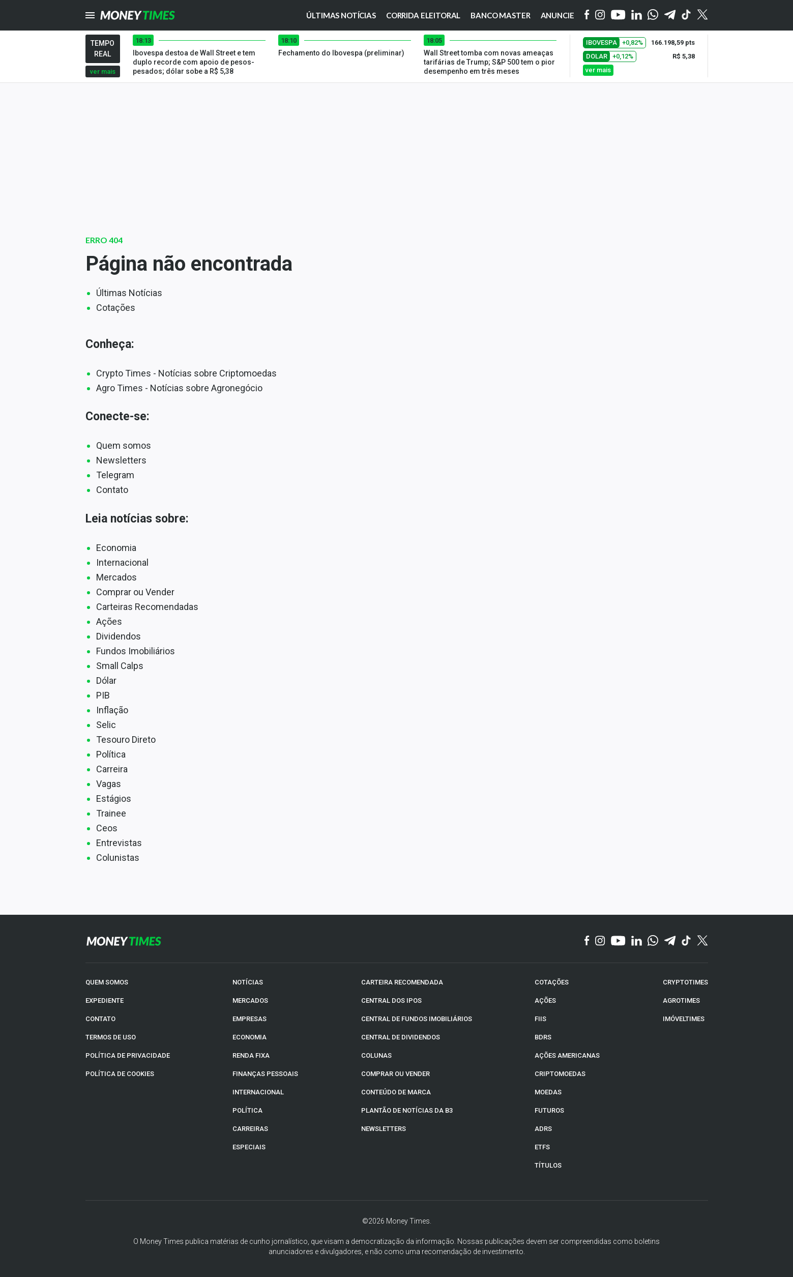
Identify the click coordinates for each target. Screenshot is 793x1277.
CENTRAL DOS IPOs (391, 1000)
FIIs (540, 1019)
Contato (112, 489)
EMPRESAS (249, 1019)
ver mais (102, 71)
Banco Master (500, 15)
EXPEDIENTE (104, 1000)
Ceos (107, 828)
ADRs (543, 1129)
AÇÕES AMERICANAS (567, 1055)
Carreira (112, 769)
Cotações (115, 307)
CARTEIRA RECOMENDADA (402, 982)
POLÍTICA (247, 1110)
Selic (106, 724)
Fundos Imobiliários (135, 651)
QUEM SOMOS (106, 982)
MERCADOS (250, 1000)
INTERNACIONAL (258, 1092)
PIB (103, 695)
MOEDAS (548, 1092)
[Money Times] (138, 15)
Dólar (106, 680)
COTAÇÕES (552, 982)
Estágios (113, 798)
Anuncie (557, 15)
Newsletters (121, 460)
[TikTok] (686, 941)
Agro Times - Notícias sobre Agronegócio (179, 388)
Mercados (116, 577)
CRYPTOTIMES (685, 982)
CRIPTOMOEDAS (560, 1074)
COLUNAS (376, 1055)
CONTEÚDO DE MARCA (396, 1092)
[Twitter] (702, 15)
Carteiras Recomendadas (147, 606)
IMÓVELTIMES (683, 1019)
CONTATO (100, 1019)
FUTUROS (549, 1110)
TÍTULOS (548, 1165)
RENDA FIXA (251, 1055)
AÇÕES (545, 1000)
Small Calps (119, 665)
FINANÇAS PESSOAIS (265, 1074)
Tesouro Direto (126, 739)
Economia (116, 547)
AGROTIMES (681, 1000)
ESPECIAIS (249, 1147)
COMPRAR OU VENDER (395, 1074)
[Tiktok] (686, 15)
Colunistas (117, 857)
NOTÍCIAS (247, 982)
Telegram (115, 475)
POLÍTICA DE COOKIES (119, 1074)
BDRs (543, 1037)
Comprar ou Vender (135, 592)
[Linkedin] (636, 15)
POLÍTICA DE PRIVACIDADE (127, 1055)
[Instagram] (600, 15)
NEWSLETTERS (383, 1129)
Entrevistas (119, 842)
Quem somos (123, 445)
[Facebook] (587, 15)
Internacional (122, 562)
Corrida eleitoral (423, 15)
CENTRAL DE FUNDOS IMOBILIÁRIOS (416, 1019)
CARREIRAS (250, 1129)
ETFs (542, 1147)
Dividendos (118, 636)
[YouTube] (618, 15)
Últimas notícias (341, 15)
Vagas (108, 783)
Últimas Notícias (129, 292)
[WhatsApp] (653, 15)
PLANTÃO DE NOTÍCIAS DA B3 (407, 1110)
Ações (109, 621)
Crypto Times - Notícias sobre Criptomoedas (186, 373)
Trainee (111, 813)
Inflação (112, 710)
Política (111, 754)
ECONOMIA (249, 1037)
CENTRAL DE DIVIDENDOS (400, 1037)
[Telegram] (670, 15)
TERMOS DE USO (110, 1037)
